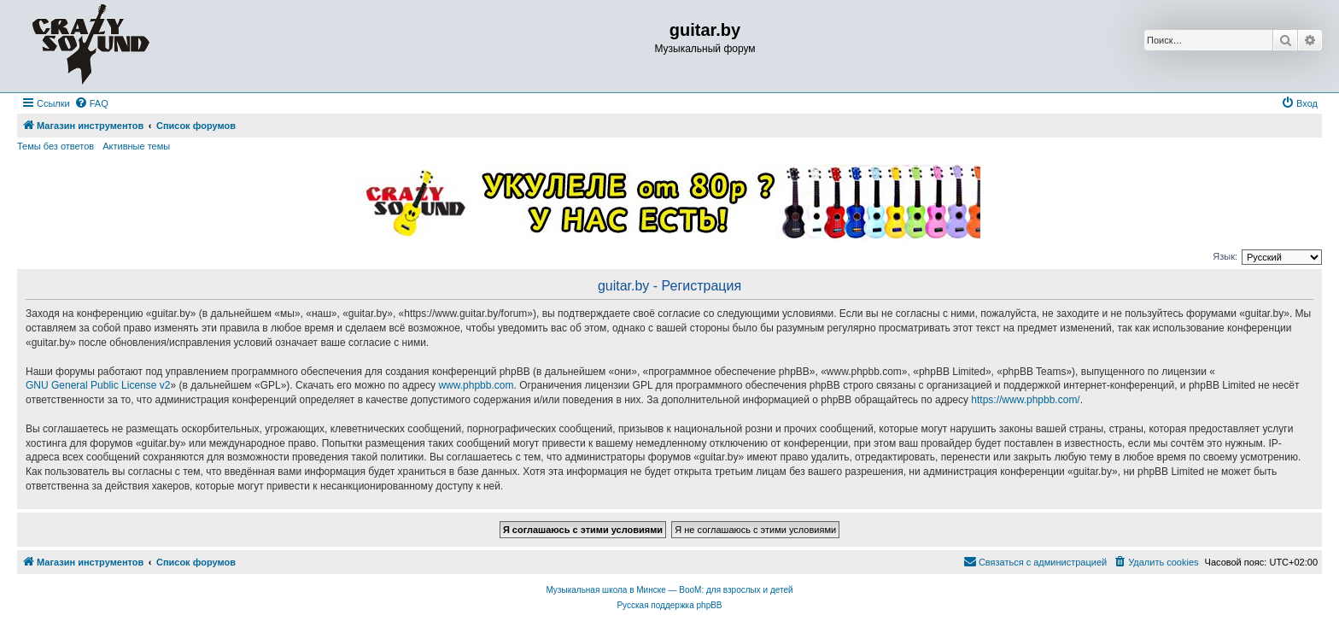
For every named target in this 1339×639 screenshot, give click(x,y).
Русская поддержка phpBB (669, 605)
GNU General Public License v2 (98, 385)
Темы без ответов (55, 146)
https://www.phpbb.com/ (1025, 400)
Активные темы (136, 146)
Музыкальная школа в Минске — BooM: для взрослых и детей (669, 590)
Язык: (1225, 256)
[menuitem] (91, 103)
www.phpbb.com (475, 385)
